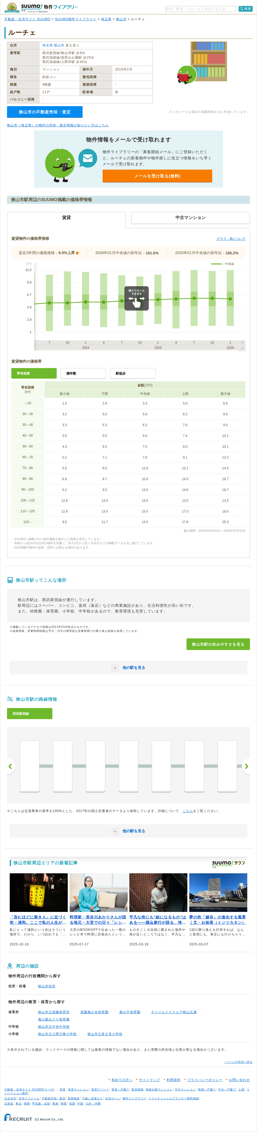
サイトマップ (149, 1080)
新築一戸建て (207, 1089)
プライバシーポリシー (204, 1080)
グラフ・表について (231, 239)
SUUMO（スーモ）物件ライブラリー (41, 8)
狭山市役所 (47, 986)
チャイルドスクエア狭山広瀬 (174, 1012)
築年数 (71, 373)
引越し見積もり (92, 1098)
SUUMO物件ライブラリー (76, 19)
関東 (27, 1103)
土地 (241, 1089)
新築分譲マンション (159, 1089)
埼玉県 (106, 19)
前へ (11, 766)
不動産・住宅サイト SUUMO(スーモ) (29, 1089)
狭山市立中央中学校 (54, 1027)
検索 (247, 9)
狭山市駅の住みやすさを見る (218, 644)
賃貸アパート (100, 1089)
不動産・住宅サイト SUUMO (27, 19)
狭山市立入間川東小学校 (57, 1034)
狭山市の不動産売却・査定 (45, 112)
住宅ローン (112, 1098)
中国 (80, 1103)
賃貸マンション (78, 1089)
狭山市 (121, 19)
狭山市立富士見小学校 (105, 1034)
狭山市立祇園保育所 (54, 1012)
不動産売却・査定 (54, 1098)
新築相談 (74, 1098)
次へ (246, 766)
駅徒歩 (121, 373)
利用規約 (174, 1080)
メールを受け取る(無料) (157, 176)
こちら (187, 811)
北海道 (8, 1103)
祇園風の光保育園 (94, 1012)
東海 (55, 1103)
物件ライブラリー (134, 1098)
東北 (19, 1103)
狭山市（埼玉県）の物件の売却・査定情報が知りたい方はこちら (58, 125)
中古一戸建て (227, 1089)
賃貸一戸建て (120, 1089)
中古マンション (185, 1089)
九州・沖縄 (93, 1103)
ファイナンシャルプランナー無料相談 (173, 1098)
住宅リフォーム (29, 1098)
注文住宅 (10, 1098)
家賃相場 (137, 1089)
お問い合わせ (239, 1080)
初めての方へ (122, 1080)
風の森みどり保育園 (54, 1019)
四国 (72, 1103)
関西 (64, 1103)
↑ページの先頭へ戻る (238, 1061)
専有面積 (23, 373)
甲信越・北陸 (41, 1103)
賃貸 (63, 1089)
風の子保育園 (129, 1012)
